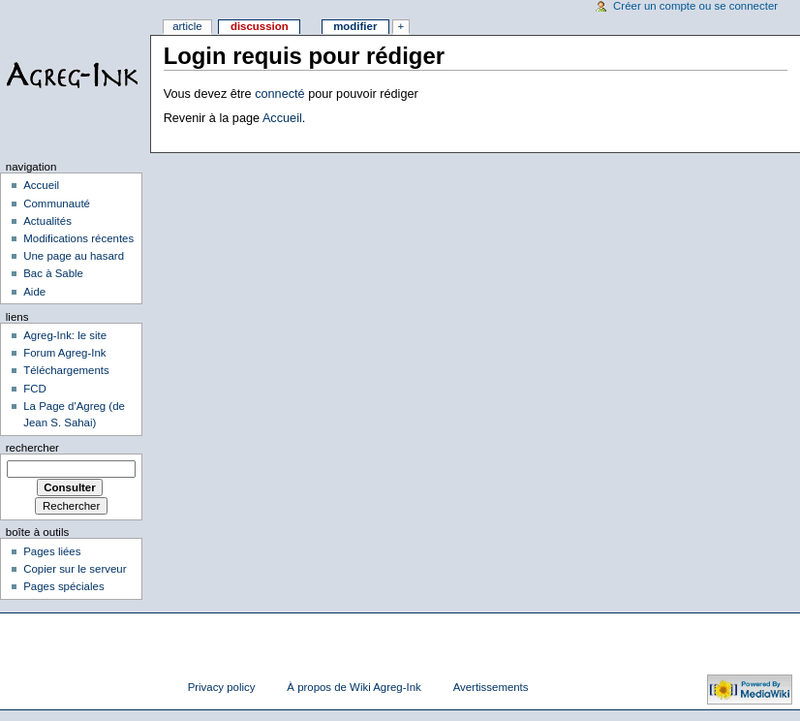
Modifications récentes (78, 238)
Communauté (56, 203)
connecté (280, 94)
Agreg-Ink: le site (65, 335)
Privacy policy (222, 687)
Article (187, 26)
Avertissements (491, 687)
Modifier (355, 26)
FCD (34, 388)
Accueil (282, 118)
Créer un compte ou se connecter (695, 6)
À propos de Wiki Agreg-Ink (353, 687)
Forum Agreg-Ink (64, 353)
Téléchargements (66, 370)
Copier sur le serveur (74, 569)
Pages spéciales (63, 586)
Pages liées (51, 551)
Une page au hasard (73, 256)
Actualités (47, 221)
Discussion (260, 26)
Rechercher (32, 448)
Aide (34, 292)
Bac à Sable (53, 273)
